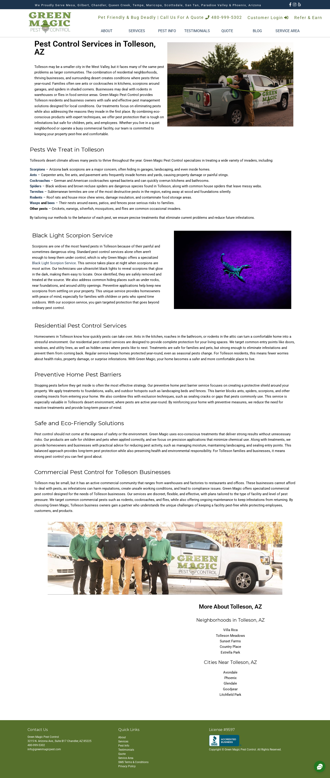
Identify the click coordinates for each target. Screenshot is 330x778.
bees (51, 203)
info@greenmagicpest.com (44, 749)
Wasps (35, 203)
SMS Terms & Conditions (133, 762)
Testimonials (126, 749)
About (122, 737)
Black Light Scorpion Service (54, 263)
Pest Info (123, 745)
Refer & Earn (308, 17)
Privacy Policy (127, 766)
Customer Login (268, 17)
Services (123, 741)
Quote (122, 754)
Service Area (125, 758)
